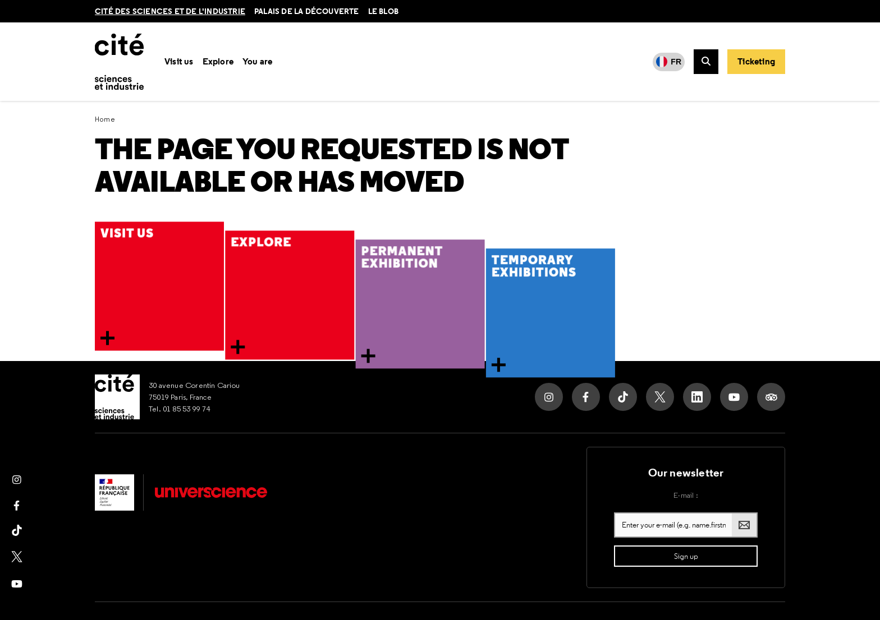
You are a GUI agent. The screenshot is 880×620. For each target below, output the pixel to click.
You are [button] (257, 61)
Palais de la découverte (306, 11)
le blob (383, 11)
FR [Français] (676, 61)
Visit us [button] (179, 61)
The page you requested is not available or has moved (331, 165)
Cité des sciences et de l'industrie (170, 11)
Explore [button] (218, 61)
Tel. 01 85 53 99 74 (179, 409)
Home (105, 119)
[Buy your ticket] (756, 61)
